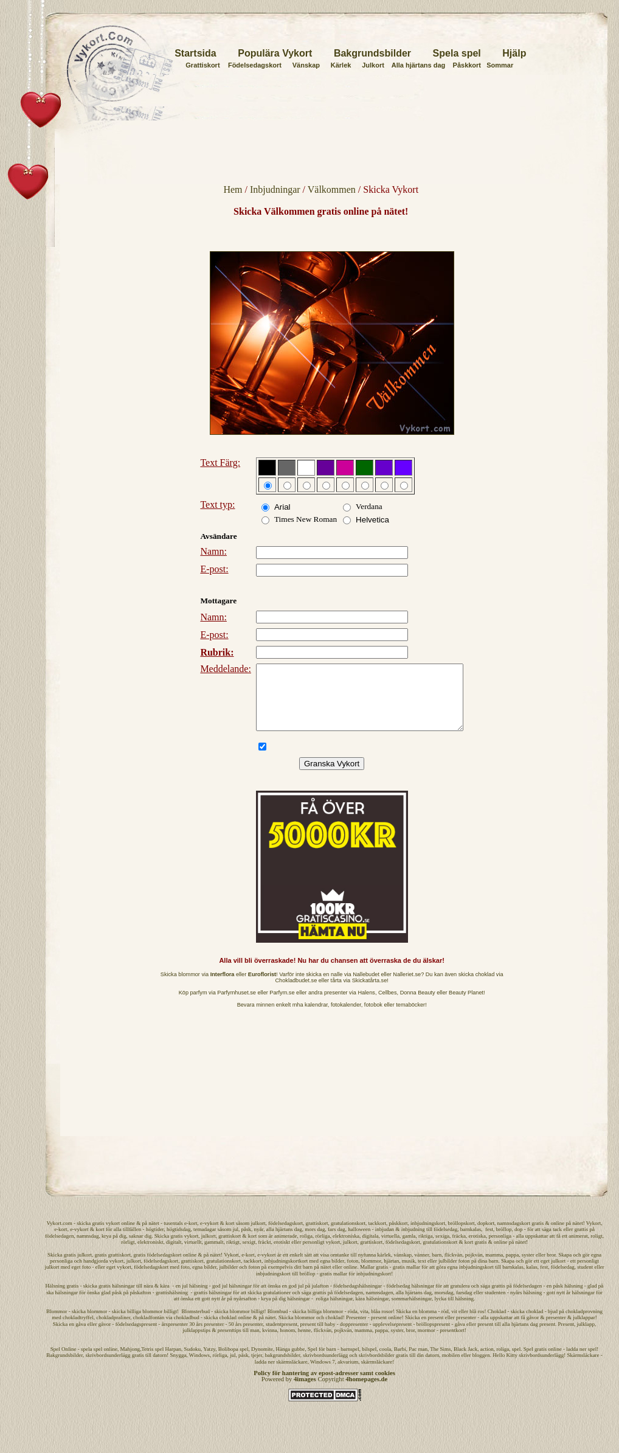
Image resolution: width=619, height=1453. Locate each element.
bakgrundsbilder (282, 1368)
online (128, 1236)
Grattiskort (202, 65)
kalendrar (316, 1017)
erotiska (477, 1249)
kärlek (385, 1267)
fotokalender (346, 1017)
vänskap (403, 1267)
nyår (259, 1242)
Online (69, 1362)
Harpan (173, 1362)
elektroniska (346, 1249)
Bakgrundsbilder (372, 53)
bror (551, 1267)
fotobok (373, 1017)
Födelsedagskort (255, 65)
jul (236, 1242)
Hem (232, 189)
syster (528, 1267)
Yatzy (209, 1362)
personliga (500, 1249)
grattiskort (316, 1236)
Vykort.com (59, 1236)
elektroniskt (150, 1255)
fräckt (264, 1255)
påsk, (247, 1242)
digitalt (174, 1255)
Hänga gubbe (290, 1362)
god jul (295, 1298)
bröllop (503, 1242)
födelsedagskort (285, 1236)
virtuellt (193, 1255)
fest (489, 1242)
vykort (113, 1236)
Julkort (373, 65)
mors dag (315, 1242)
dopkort (485, 1236)
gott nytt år (214, 1311)
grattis (582, 1242)
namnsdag (88, 1249)
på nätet (150, 1236)
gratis (98, 1236)
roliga (306, 1249)
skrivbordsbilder (377, 1368)
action (487, 1362)
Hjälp (514, 53)
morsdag (444, 1305)
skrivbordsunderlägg (107, 1368)
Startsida (195, 53)
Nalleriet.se (407, 987)
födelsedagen (59, 1249)
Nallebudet (366, 987)
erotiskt (282, 1255)
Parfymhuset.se (236, 1005)
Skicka (55, 1267)
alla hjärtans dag (284, 1242)
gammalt (214, 1255)
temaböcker (410, 1017)
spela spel (91, 1362)
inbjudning (413, 1242)
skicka (84, 1236)
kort (230, 1236)
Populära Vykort (275, 53)
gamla (409, 1249)
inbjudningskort (427, 1236)
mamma (494, 1267)
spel (516, 1362)
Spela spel (457, 53)
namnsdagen (379, 1305)
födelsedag (445, 1242)
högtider (155, 1242)
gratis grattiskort (113, 1267)
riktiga (425, 1249)
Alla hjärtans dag (419, 65)
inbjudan (385, 1242)
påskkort (398, 1236)
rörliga (323, 1249)
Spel (55, 1362)
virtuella (390, 1249)
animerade (285, 1249)
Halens (366, 1005)
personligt (313, 1255)
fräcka (459, 1249)
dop (518, 1242)
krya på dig (114, 1249)
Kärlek (341, 65)
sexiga (442, 1249)
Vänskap (306, 65)
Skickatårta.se (369, 993)
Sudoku (192, 1362)
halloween (359, 1242)
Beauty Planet (466, 1005)
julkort (258, 1236)
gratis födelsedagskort (157, 1267)
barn (436, 1267)
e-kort (191, 1236)
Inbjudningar (275, 189)
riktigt (233, 1255)
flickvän (453, 1267)
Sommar (499, 65)
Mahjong (130, 1362)
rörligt (128, 1255)
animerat (578, 1249)
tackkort (377, 1236)
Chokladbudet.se (296, 993)
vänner (422, 1267)
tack (557, 1242)
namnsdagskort (513, 1236)
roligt (596, 1249)
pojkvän (474, 1267)
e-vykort (209, 1236)
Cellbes (387, 1005)
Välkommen (332, 189)
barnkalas (470, 1242)
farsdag (464, 1305)
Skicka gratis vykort (176, 1249)
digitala (370, 1249)
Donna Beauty (417, 1005)
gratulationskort (348, 1236)
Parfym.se (281, 1005)
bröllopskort (461, 1236)
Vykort (593, 1236)
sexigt (249, 1255)
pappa (512, 1267)
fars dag (336, 1242)
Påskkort (467, 65)
